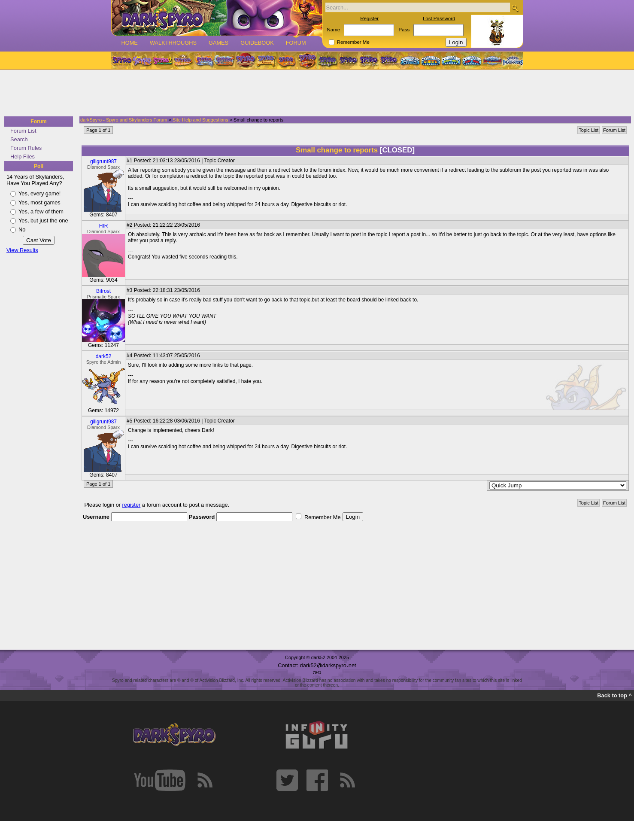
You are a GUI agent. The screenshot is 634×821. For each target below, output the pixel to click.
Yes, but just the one (43, 220)
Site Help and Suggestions (200, 119)
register (131, 505)
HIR (103, 226)
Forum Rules (26, 148)
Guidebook (257, 43)
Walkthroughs (173, 43)
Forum (296, 43)
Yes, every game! (39, 193)
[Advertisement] (314, 93)
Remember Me (353, 42)
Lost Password (439, 18)
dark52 (104, 356)
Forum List (23, 131)
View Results (22, 250)
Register (369, 18)
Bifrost (103, 291)
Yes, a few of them (41, 211)
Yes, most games (39, 202)
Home (129, 43)
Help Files (22, 156)
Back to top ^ (614, 695)
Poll (38, 166)
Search (19, 139)
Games (218, 43)
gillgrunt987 (103, 161)
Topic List (588, 130)
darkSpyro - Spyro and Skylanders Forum (123, 119)
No (21, 229)
